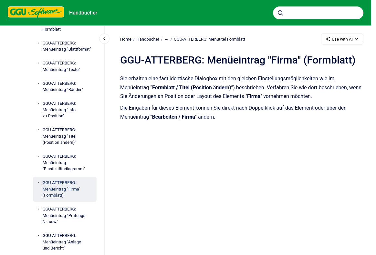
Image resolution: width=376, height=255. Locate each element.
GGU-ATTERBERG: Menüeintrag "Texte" (61, 66)
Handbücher (83, 13)
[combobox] (318, 13)
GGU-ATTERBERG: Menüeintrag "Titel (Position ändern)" (60, 136)
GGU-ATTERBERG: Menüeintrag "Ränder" (63, 86)
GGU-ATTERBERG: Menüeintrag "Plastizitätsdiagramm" (64, 162)
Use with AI (342, 39)
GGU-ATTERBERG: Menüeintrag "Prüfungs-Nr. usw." (65, 215)
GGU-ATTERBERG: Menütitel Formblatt (209, 38)
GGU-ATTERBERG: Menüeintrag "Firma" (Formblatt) (61, 189)
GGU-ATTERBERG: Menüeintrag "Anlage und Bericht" (62, 241)
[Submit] (280, 13)
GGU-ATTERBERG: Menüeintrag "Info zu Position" (59, 109)
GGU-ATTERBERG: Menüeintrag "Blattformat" (67, 46)
